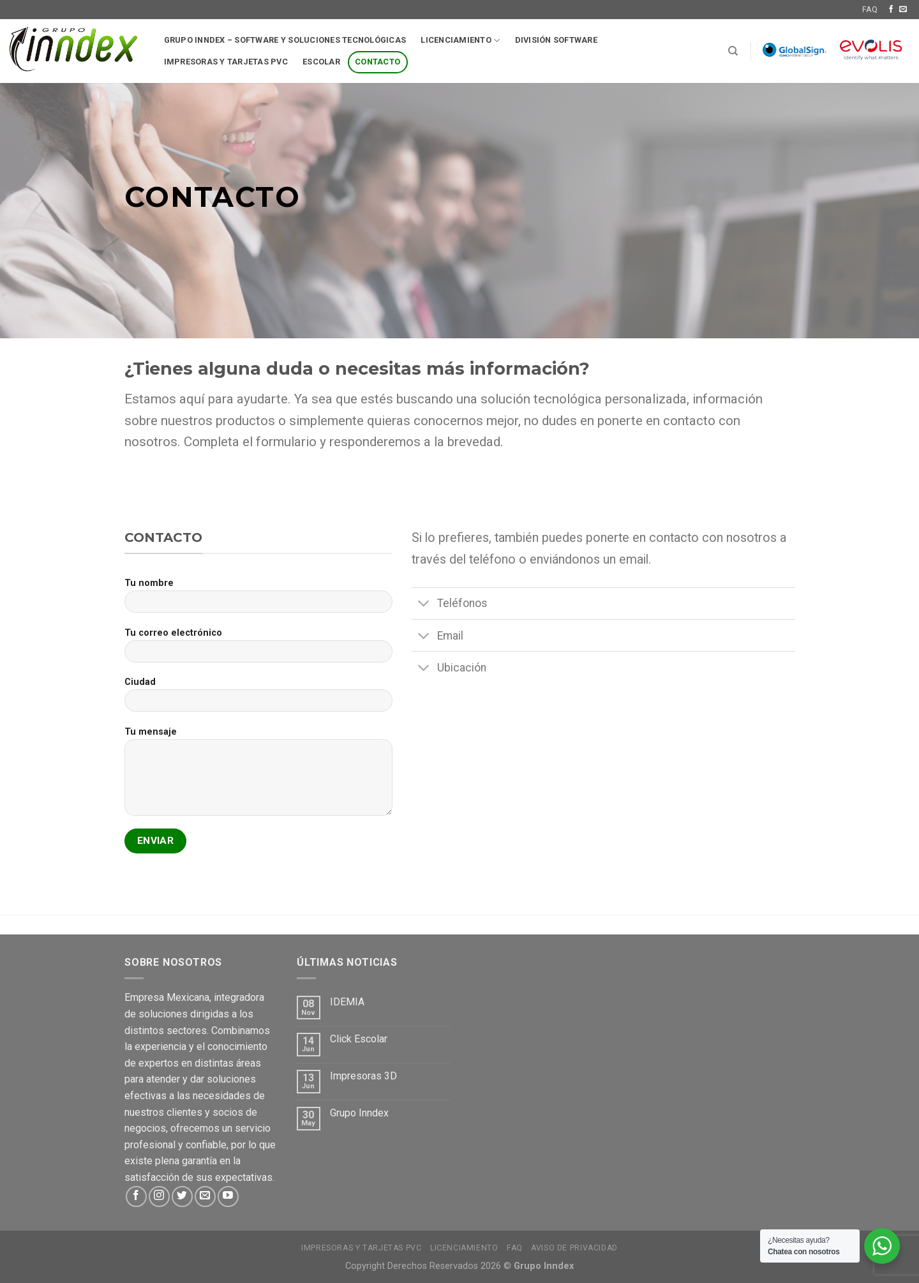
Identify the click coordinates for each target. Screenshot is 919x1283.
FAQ (870, 9)
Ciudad (258, 699)
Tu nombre (258, 600)
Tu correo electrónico (258, 649)
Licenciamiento (460, 40)
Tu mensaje (258, 775)
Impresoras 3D (363, 1076)
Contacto (377, 61)
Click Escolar (358, 1039)
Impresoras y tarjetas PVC (361, 1247)
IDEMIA (347, 1002)
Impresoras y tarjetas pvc (226, 61)
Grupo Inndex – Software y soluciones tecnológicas (285, 40)
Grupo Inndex (359, 1113)
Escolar (321, 61)
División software (556, 40)
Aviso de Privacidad (574, 1247)
